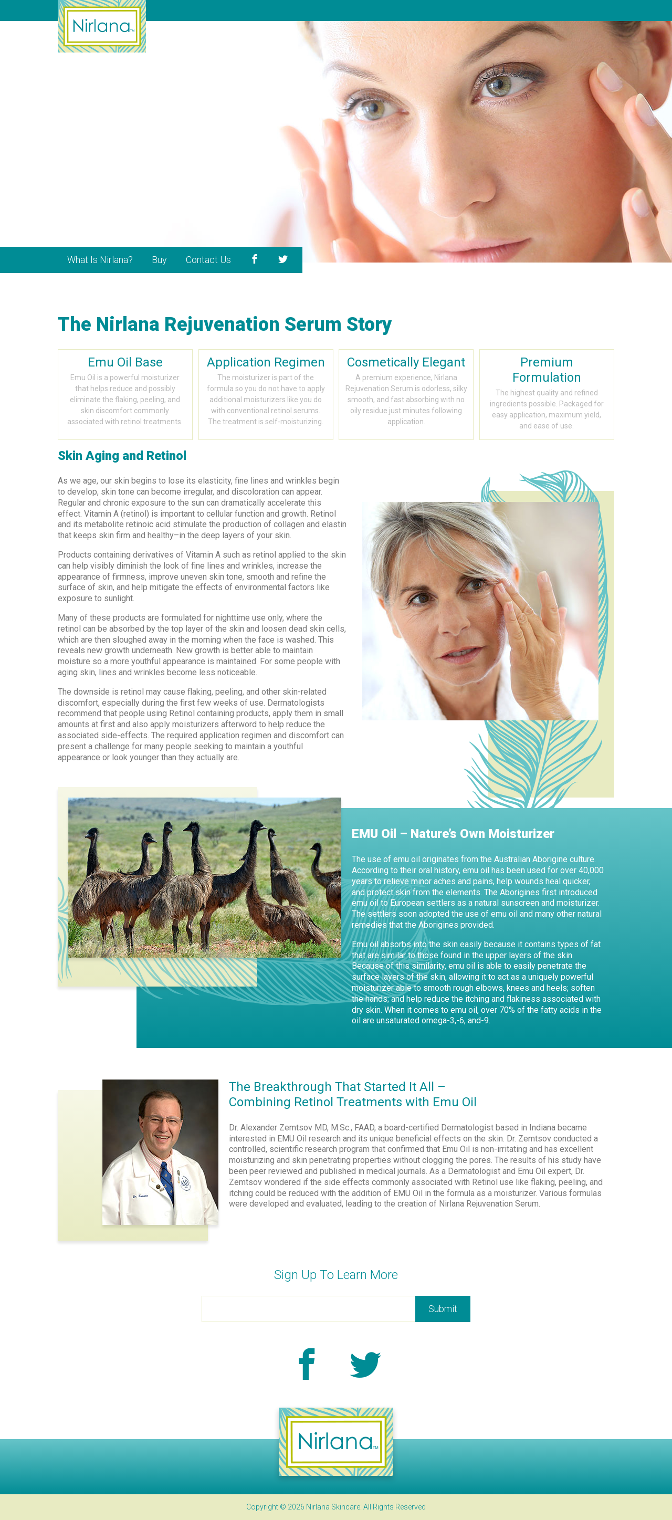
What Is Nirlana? (100, 259)
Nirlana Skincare (102, 26)
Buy (159, 259)
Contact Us (208, 259)
